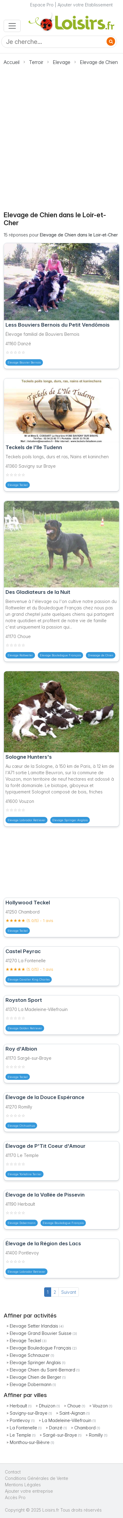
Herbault (18, 1405)
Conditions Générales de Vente (36, 1478)
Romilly (96, 1435)
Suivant (68, 1292)
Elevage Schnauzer (30, 1355)
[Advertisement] (61, 134)
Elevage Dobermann (30, 1384)
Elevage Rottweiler (20, 655)
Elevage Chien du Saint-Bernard (42, 1369)
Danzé (55, 1427)
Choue (74, 1405)
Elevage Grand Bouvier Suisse (41, 1333)
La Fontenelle (23, 1427)
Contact (13, 1471)
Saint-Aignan (72, 1413)
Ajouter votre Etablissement (85, 4)
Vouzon (100, 1405)
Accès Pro (15, 1497)
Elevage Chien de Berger (35, 1377)
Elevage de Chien (99, 62)
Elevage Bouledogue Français (40, 1347)
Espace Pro (42, 4)
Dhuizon (47, 1405)
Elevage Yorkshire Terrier (24, 1174)
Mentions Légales (23, 1484)
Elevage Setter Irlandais (34, 1325)
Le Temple (20, 1435)
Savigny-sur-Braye (28, 1413)
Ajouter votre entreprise (29, 1491)
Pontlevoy (20, 1420)
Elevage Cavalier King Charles (29, 979)
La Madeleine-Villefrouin (66, 1420)
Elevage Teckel (25, 1340)
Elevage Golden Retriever (25, 1028)
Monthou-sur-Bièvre (30, 1442)
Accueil (11, 62)
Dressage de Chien (100, 655)
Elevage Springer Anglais (35, 1362)
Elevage (61, 62)
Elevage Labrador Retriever (26, 820)
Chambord (85, 1427)
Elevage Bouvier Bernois (24, 362)
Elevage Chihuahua (21, 1125)
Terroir (36, 62)
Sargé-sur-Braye (60, 1435)
